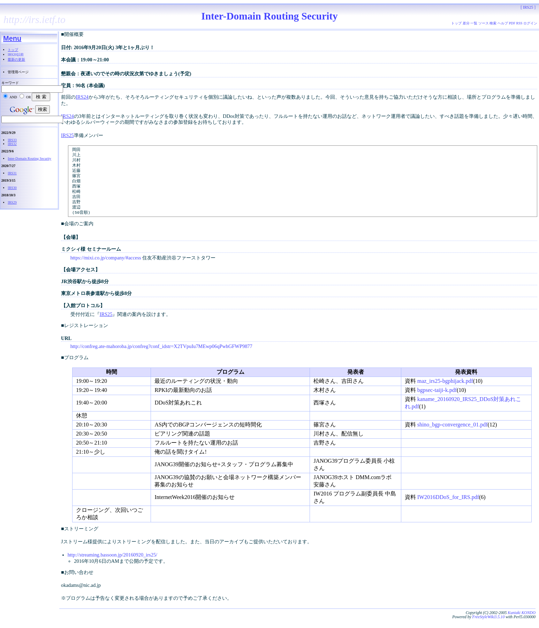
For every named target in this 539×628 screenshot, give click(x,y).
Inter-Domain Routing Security (29, 158)
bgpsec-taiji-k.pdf (437, 399)
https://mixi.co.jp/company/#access (105, 267)
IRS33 (12, 140)
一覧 (473, 23)
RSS (519, 23)
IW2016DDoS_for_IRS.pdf (448, 506)
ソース (483, 23)
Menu (12, 38)
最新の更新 (16, 59)
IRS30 (12, 188)
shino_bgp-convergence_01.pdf (452, 434)
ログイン (530, 23)
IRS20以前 (16, 54)
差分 (466, 23)
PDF (512, 23)
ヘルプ (503, 23)
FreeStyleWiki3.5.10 (488, 626)
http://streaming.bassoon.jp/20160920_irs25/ (112, 564)
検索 (492, 23)
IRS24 (82, 97)
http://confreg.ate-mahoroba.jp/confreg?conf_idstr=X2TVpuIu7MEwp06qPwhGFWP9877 (161, 355)
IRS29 (12, 202)
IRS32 (12, 144)
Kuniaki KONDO (522, 622)
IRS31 (12, 173)
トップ (13, 50)
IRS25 (67, 135)
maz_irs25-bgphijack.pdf (445, 390)
